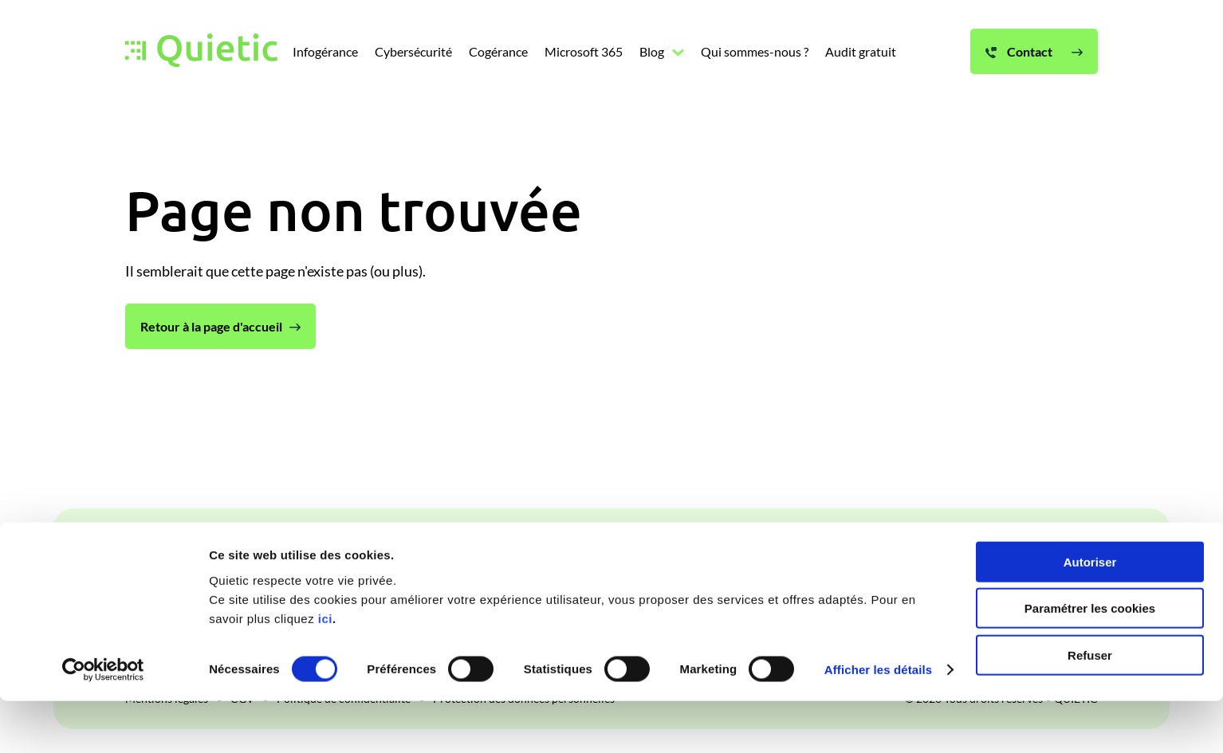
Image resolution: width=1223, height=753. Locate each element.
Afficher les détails (878, 721)
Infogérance (334, 555)
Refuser (1090, 706)
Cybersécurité (424, 555)
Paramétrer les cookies (1089, 660)
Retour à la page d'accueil (211, 326)
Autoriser (1090, 613)
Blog (670, 555)
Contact (1018, 555)
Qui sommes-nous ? (755, 555)
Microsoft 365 (599, 555)
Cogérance (511, 555)
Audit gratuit (863, 555)
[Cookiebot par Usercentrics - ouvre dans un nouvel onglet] (103, 722)
